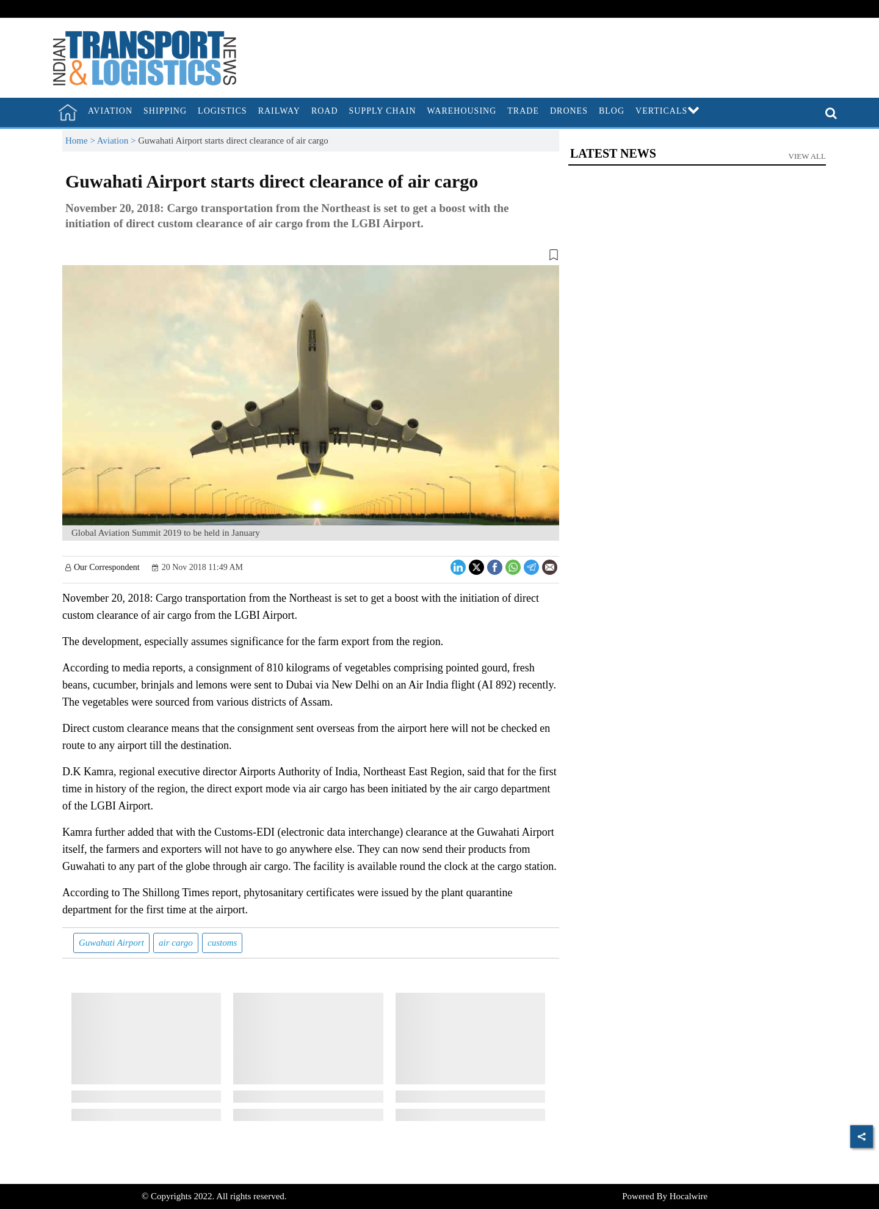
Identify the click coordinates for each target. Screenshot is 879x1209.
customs (222, 943)
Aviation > (117, 140)
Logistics (222, 110)
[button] (310, 257)
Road (324, 110)
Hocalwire (688, 1196)
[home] (67, 112)
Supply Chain (382, 110)
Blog (611, 110)
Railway (279, 110)
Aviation (110, 110)
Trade (523, 110)
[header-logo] (144, 57)
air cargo (176, 943)
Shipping (165, 110)
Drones (569, 110)
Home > (81, 140)
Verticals (667, 110)
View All (808, 156)
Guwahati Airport (111, 943)
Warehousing (462, 110)
